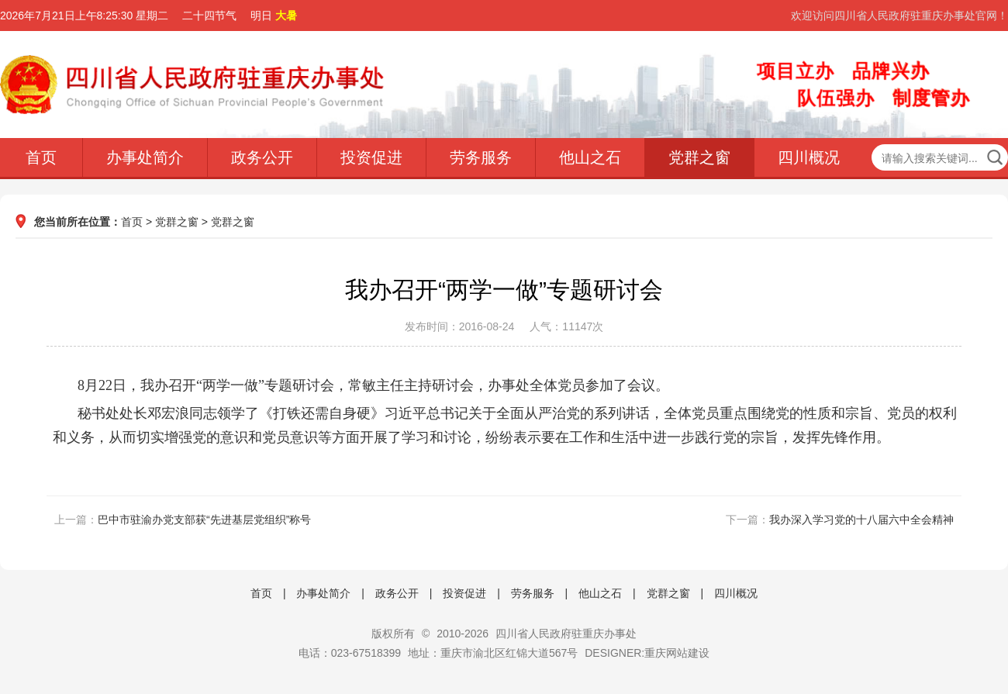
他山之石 (590, 157)
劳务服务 (481, 157)
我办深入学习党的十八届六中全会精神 (861, 519)
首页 (41, 157)
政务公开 (262, 157)
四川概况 (809, 157)
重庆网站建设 (676, 653)
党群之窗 (699, 157)
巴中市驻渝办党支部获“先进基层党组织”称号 (204, 519)
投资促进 (371, 157)
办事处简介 (145, 157)
